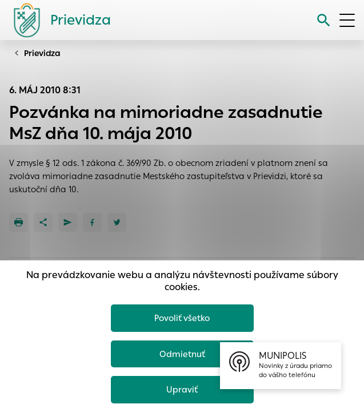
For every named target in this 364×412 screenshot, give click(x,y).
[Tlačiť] (18, 222)
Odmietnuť (182, 353)
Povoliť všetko (182, 317)
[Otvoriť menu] (347, 20)
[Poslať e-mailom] (67, 222)
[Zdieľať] (43, 222)
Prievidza (42, 53)
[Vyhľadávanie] (323, 20)
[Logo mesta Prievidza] (57, 20)
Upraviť (182, 389)
